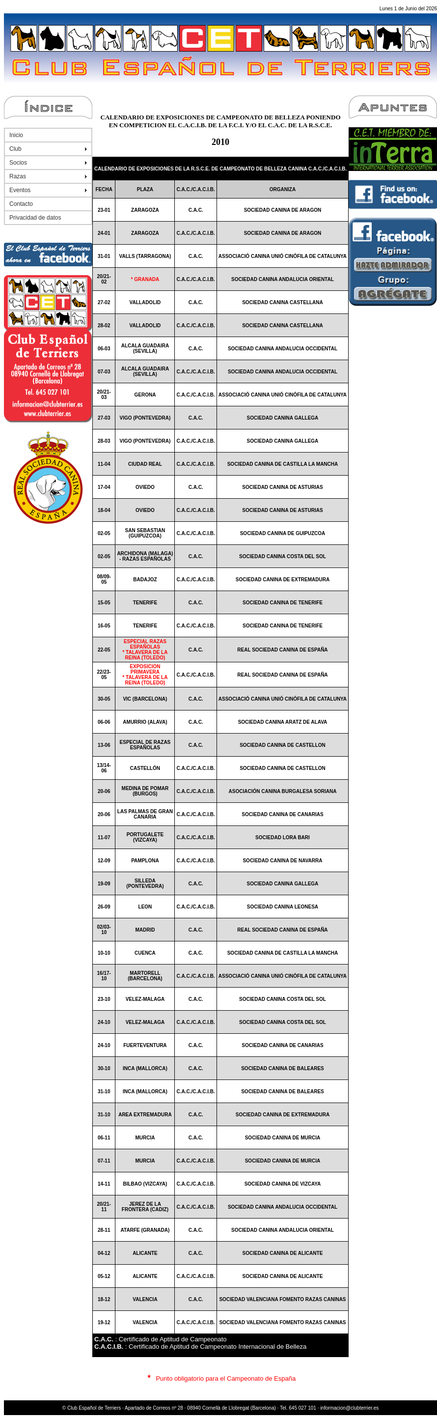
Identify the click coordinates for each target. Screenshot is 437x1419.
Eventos (19, 190)
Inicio (16, 135)
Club (15, 148)
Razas (17, 176)
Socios (18, 162)
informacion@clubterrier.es (349, 1408)
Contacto (21, 203)
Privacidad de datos (35, 217)
